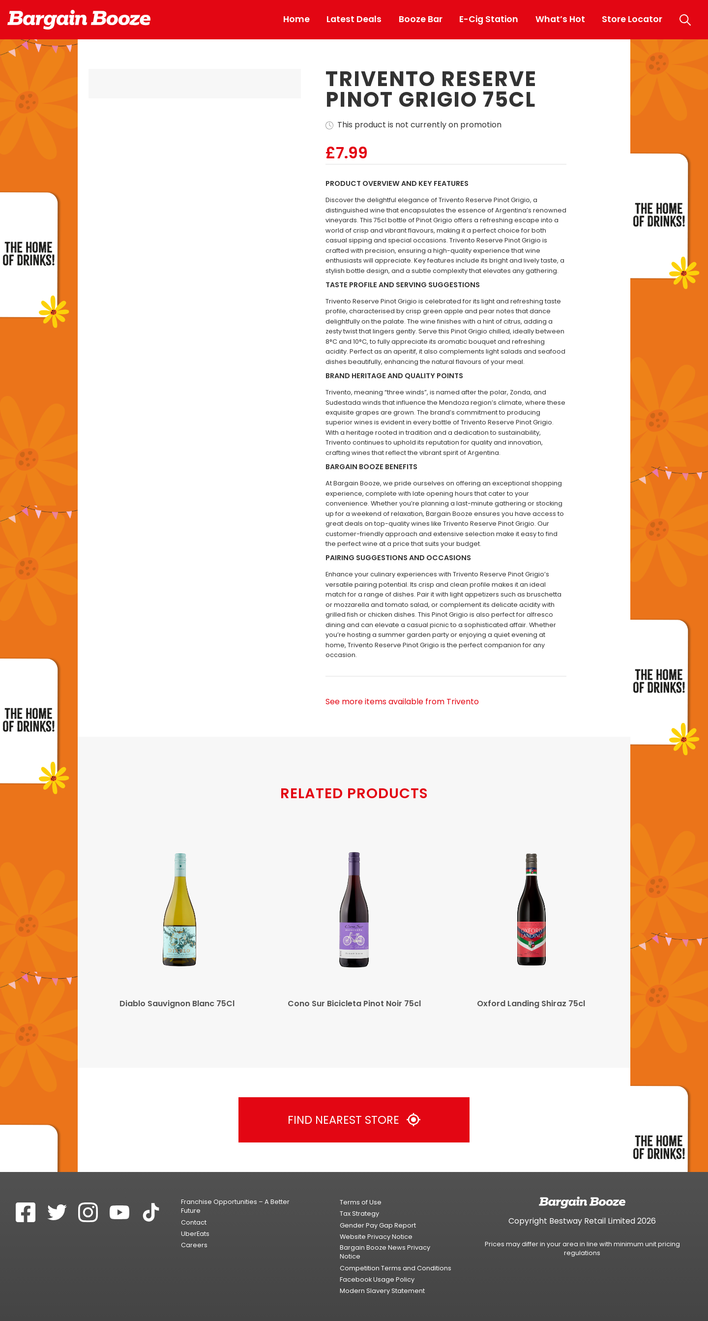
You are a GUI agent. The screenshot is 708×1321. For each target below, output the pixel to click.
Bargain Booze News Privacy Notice (385, 1252)
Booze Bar (420, 19)
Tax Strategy (359, 1213)
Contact (193, 1222)
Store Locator (632, 19)
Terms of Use (361, 1202)
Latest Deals (354, 19)
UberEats (195, 1234)
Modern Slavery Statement (382, 1291)
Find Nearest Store (354, 1120)
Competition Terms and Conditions (395, 1268)
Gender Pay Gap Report (378, 1225)
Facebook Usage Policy (377, 1279)
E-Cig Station (488, 19)
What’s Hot (560, 19)
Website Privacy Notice (376, 1236)
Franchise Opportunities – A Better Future (235, 1206)
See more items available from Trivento (402, 701)
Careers (194, 1245)
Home (296, 19)
